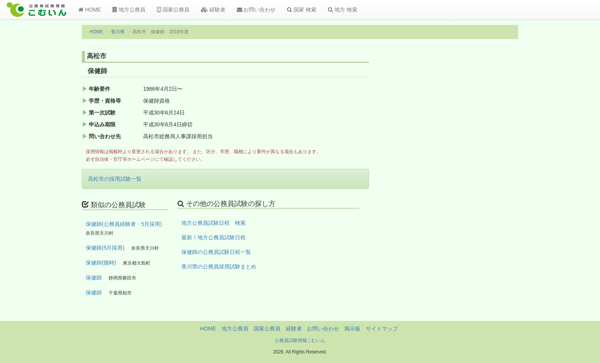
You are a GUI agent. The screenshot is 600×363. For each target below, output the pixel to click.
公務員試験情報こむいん (300, 340)
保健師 (94, 278)
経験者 (213, 10)
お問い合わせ (256, 10)
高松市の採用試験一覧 (115, 179)
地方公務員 (128, 10)
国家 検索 (301, 10)
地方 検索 (342, 10)
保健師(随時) (101, 263)
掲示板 (352, 328)
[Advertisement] (468, 177)
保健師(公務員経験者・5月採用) (124, 224)
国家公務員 (173, 10)
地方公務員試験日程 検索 (213, 223)
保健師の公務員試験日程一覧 (216, 252)
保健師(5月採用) (105, 248)
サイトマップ (382, 328)
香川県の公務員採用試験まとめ (218, 266)
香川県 (118, 31)
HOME (89, 10)
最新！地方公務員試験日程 (213, 237)
